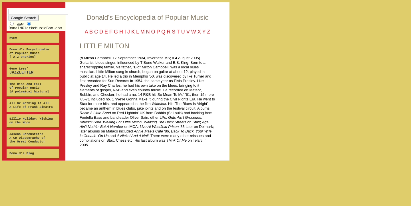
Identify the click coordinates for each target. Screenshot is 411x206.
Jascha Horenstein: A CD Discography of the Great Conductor (27, 137)
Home (13, 37)
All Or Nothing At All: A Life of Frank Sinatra (31, 105)
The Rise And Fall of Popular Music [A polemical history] (29, 87)
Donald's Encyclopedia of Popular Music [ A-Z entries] (29, 53)
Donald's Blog (21, 153)
